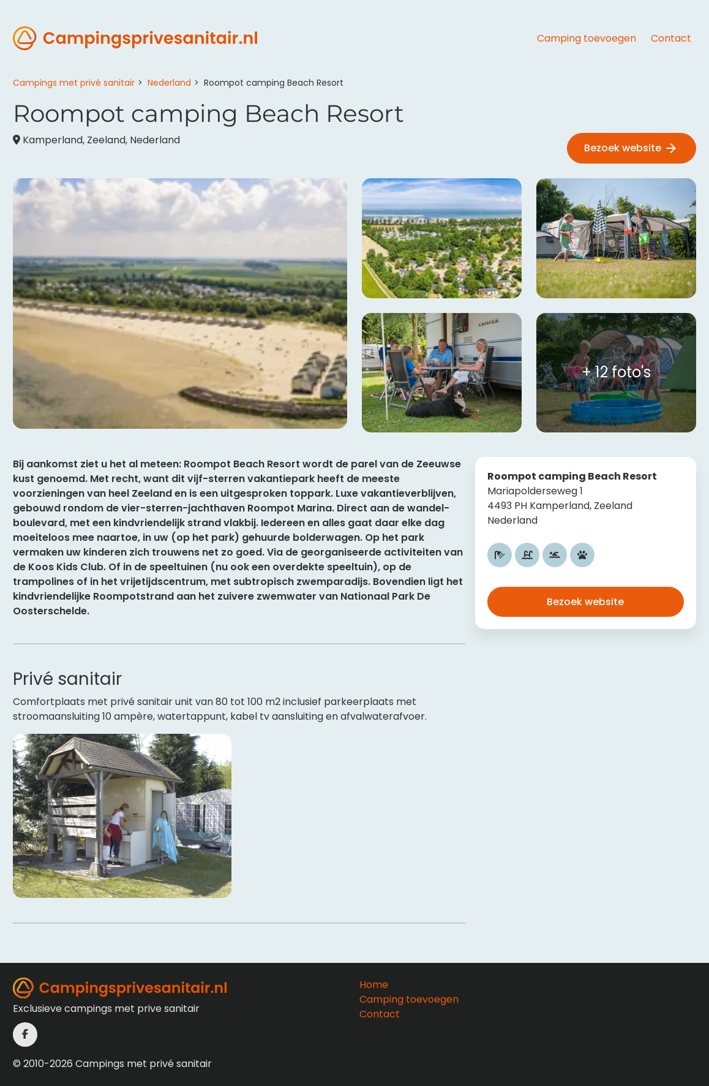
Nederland (169, 83)
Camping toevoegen (586, 38)
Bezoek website (631, 148)
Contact (671, 38)
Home (373, 985)
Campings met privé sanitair (74, 83)
